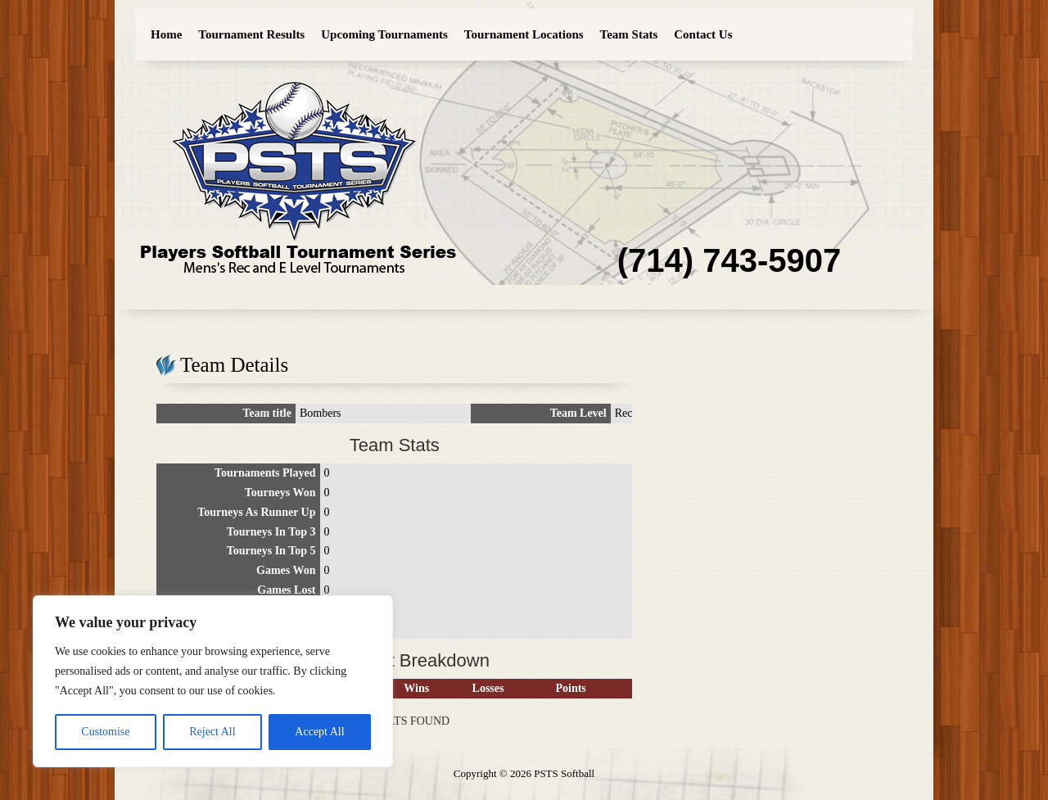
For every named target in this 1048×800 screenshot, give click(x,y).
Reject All (212, 731)
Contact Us (703, 34)
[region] (213, 681)
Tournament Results (251, 34)
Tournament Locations (524, 34)
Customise (105, 731)
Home (166, 34)
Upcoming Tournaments (384, 34)
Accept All (319, 731)
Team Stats (629, 34)
